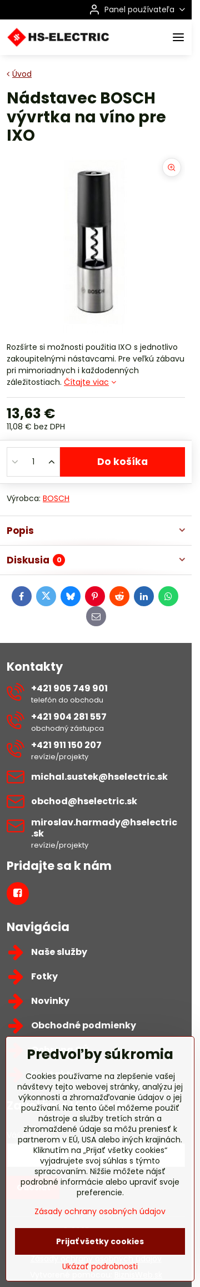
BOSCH (56, 498)
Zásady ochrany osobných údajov (100, 1246)
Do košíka (122, 461)
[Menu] (178, 37)
